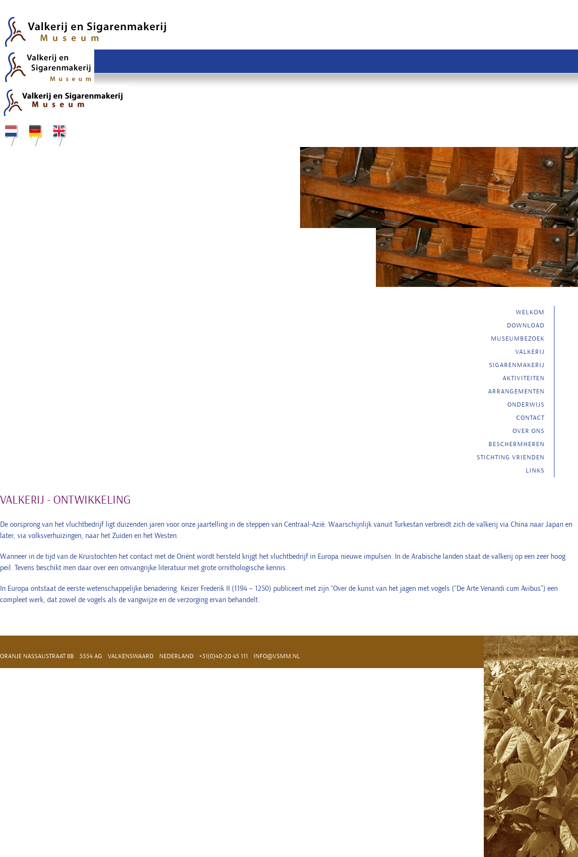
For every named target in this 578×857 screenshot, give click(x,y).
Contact (530, 418)
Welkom (530, 312)
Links (535, 470)
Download (526, 325)
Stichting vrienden (511, 457)
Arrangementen (516, 391)
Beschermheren (516, 444)
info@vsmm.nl (276, 656)
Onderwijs (526, 404)
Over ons (529, 431)
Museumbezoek (518, 339)
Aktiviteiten (524, 378)
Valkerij (530, 352)
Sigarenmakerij (517, 365)
